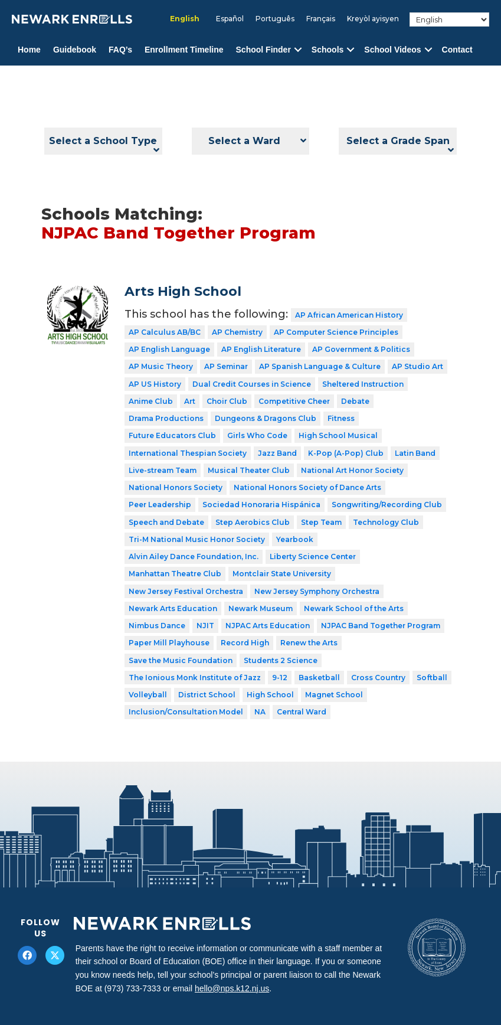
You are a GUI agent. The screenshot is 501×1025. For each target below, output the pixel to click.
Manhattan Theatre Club (175, 573)
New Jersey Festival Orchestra (186, 591)
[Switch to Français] (320, 19)
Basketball (319, 677)
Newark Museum (260, 608)
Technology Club (386, 522)
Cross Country (378, 677)
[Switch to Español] (230, 19)
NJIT (205, 625)
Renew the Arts (309, 642)
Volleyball (148, 694)
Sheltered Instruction (363, 384)
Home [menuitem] (29, 49)
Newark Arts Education (173, 608)
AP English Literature (261, 349)
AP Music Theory (161, 366)
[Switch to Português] (275, 19)
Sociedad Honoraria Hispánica (261, 504)
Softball (432, 677)
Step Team (321, 522)
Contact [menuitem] (457, 49)
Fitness (341, 418)
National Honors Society (175, 487)
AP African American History (349, 315)
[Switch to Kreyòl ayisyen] (373, 19)
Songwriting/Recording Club (387, 504)
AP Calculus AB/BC (165, 332)
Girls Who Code (257, 435)
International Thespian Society (188, 453)
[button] (298, 50)
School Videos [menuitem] (392, 49)
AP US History (155, 384)
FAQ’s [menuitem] (120, 49)
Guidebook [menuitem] (74, 49)
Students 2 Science (280, 660)
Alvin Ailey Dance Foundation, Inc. (193, 556)
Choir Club (227, 401)
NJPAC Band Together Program (380, 625)
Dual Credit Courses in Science (251, 384)
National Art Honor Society (352, 470)
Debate (355, 401)
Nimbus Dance (157, 625)
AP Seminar (226, 366)
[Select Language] (449, 19)
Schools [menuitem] (327, 49)
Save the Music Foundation (181, 660)
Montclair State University (282, 573)
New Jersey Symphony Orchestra (316, 591)
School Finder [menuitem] (263, 49)
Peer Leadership (160, 504)
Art (189, 401)
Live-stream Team (163, 470)
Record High (245, 642)
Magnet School (334, 694)
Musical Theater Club (249, 470)
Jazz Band (277, 453)
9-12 (279, 677)
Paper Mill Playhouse (169, 642)
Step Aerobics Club (252, 522)
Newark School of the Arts (354, 608)
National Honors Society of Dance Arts (307, 487)
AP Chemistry (237, 332)
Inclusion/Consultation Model (186, 711)
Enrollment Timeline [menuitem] (184, 49)
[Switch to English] (184, 19)
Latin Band (415, 453)
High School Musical (338, 435)
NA (260, 711)
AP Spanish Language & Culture (320, 366)
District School (206, 694)
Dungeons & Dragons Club (265, 418)
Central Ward (301, 711)
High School (270, 694)
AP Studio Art (417, 366)
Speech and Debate (166, 522)
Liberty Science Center (313, 556)
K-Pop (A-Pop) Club (346, 453)
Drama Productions (166, 418)
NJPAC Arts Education (267, 625)
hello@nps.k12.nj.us (232, 988)
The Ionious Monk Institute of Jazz (195, 677)
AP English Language (169, 349)
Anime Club (151, 401)
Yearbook (294, 539)
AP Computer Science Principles (336, 332)
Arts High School (183, 291)
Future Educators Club (172, 435)
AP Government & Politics (361, 349)
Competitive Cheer (294, 401)
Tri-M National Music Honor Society (197, 539)
